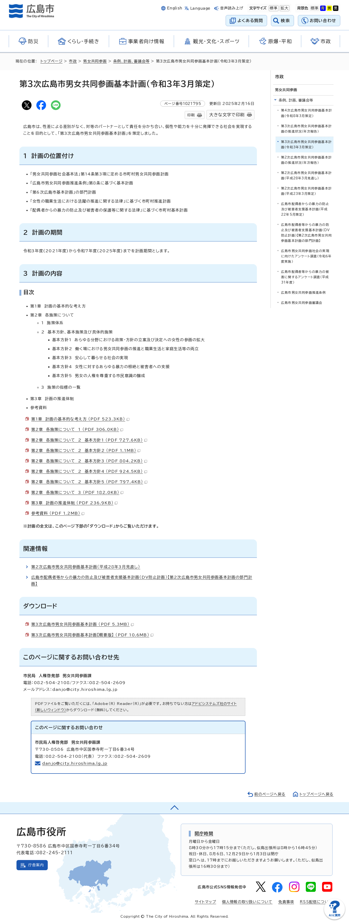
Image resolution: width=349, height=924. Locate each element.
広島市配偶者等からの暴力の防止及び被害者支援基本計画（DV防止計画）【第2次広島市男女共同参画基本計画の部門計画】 (306, 232)
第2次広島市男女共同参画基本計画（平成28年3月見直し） (85, 567)
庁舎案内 (36, 865)
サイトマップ (205, 902)
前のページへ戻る (270, 794)
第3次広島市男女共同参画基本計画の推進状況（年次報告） (306, 129)
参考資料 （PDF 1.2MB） (57, 513)
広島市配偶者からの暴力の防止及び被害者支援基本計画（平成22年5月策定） (305, 209)
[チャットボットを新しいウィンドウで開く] (334, 918)
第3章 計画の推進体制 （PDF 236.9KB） (74, 503)
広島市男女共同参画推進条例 (303, 292)
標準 (273, 8)
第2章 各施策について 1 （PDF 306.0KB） (77, 429)
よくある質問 (250, 20)
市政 (73, 61)
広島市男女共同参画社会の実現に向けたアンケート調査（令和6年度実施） (306, 256)
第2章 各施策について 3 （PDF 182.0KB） (77, 492)
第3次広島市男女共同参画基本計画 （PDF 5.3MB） (82, 624)
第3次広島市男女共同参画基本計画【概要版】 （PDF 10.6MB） (92, 635)
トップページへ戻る (316, 794)
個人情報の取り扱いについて (247, 902)
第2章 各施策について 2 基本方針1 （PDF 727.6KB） (89, 440)
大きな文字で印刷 (227, 115)
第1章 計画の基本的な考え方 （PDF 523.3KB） (80, 419)
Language (200, 8)
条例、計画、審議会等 (131, 61)
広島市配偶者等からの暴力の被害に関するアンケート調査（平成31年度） (305, 277)
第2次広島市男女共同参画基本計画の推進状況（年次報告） (306, 160)
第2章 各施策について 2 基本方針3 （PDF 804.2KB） (89, 461)
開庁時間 (204, 833)
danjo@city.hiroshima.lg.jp (74, 763)
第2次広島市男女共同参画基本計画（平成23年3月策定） (306, 191)
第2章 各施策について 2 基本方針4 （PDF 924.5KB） (89, 471)
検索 (285, 20)
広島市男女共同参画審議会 (301, 302)
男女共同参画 (95, 61)
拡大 (284, 8)
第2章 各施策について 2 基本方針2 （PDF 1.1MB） (85, 450)
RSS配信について (316, 902)
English (174, 8)
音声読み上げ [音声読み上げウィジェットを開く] (232, 8)
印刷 (191, 115)
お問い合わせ (323, 20)
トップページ (51, 61)
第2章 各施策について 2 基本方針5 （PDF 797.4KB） (89, 482)
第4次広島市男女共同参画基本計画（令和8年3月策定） (306, 113)
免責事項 (286, 902)
